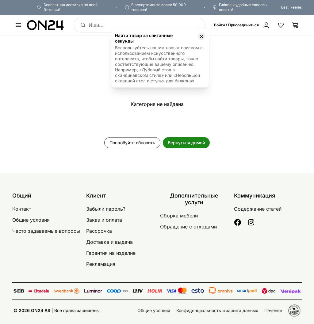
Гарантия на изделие (111, 253)
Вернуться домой (186, 142)
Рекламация (100, 264)
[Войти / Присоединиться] (243, 25)
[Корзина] (295, 25)
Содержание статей (257, 209)
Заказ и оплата (104, 220)
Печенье (273, 310)
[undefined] (18, 25)
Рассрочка (99, 231)
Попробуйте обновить (132, 142)
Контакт (21, 209)
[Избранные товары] (281, 25)
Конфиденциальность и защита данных (217, 310)
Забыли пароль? (105, 209)
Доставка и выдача (109, 242)
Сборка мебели (179, 216)
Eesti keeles (291, 7)
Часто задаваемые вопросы (46, 231)
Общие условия (31, 220)
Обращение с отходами (188, 227)
